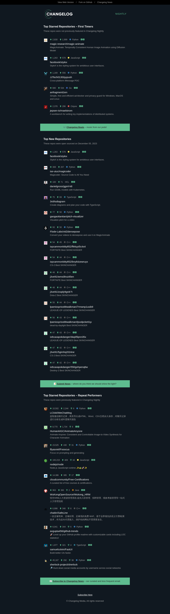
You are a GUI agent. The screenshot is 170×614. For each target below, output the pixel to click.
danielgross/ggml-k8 (61, 186)
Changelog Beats (75, 127)
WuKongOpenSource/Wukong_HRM (70, 494)
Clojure (72, 106)
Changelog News (104, 2)
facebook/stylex (58, 62)
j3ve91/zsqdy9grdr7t (61, 291)
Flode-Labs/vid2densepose (65, 231)
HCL (67, 182)
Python (73, 39)
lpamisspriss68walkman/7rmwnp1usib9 (71, 306)
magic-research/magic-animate (67, 43)
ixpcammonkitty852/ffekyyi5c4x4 (68, 246)
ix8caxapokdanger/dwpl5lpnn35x (68, 336)
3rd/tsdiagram (57, 201)
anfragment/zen (58, 92)
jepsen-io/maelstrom (61, 110)
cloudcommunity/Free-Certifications (69, 479)
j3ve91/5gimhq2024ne (62, 352)
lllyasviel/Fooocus (60, 449)
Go (69, 88)
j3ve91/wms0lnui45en (62, 276)
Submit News (64, 384)
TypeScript (70, 197)
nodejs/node (57, 464)
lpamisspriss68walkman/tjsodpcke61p (71, 321)
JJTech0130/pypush (61, 77)
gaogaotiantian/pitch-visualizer (67, 216)
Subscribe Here (85, 595)
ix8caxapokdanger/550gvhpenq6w (69, 367)
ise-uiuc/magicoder (60, 171)
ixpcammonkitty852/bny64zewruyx (69, 261)
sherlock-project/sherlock (64, 564)
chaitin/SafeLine (59, 512)
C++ (67, 242)
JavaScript (74, 58)
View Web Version (66, 2)
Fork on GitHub (85, 2)
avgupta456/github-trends (64, 531)
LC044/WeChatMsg (61, 412)
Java (75, 490)
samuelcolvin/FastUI (61, 549)
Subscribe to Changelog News (68, 581)
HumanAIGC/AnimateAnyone (66, 431)
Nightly (121, 13)
